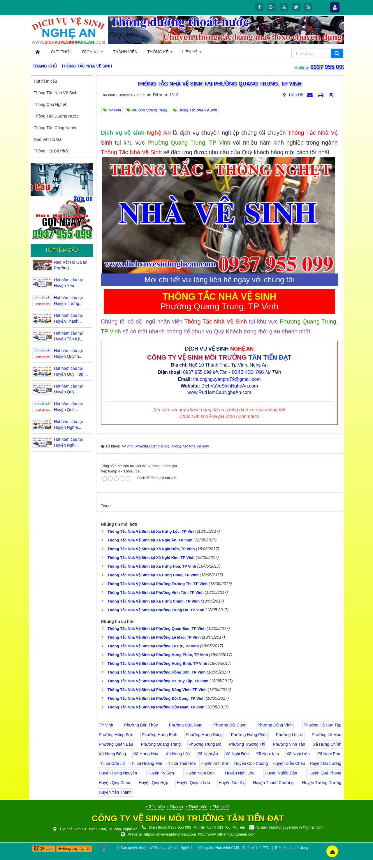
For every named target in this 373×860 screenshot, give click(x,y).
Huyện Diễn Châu (289, 763)
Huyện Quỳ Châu (114, 782)
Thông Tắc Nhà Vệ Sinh (56, 92)
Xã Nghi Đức (237, 753)
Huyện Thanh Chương (273, 782)
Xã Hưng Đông (112, 753)
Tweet (106, 506)
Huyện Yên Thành (115, 792)
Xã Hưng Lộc (178, 753)
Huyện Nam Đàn (199, 773)
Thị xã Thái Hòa (181, 763)
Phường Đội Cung (229, 725)
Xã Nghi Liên (298, 753)
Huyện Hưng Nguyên (118, 773)
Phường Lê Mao (326, 734)
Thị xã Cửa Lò (112, 763)
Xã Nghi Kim (267, 753)
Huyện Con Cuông (251, 763)
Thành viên (198, 806)
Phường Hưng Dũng (204, 734)
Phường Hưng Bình (159, 734)
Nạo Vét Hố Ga (47, 139)
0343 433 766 (248, 372)
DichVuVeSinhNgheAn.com (229, 385)
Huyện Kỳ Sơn (160, 773)
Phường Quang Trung (161, 744)
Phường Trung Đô (205, 744)
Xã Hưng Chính (327, 744)
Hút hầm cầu (45, 81)
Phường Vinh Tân (289, 744)
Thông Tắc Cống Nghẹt (55, 127)
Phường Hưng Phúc (249, 734)
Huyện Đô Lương (325, 763)
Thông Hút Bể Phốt (51, 151)
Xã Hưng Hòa (145, 753)
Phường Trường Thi (247, 744)
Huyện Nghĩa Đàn (281, 773)
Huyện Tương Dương (321, 782)
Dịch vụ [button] (92, 53)
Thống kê (221, 806)
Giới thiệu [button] (62, 51)
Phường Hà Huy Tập (322, 725)
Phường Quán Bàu (116, 744)
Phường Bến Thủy (141, 725)
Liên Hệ (296, 95)
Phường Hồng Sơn (116, 734)
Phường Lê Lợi (289, 734)
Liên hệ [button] (192, 53)
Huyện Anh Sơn (214, 763)
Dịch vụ (176, 806)
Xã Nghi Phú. (329, 753)
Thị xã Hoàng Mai (146, 763)
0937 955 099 (326, 67)
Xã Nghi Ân (207, 753)
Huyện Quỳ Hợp (153, 782)
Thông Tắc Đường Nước (56, 116)
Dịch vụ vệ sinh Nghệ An (174, 848)
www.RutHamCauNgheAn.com (219, 392)
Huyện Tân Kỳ (231, 782)
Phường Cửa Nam (186, 725)
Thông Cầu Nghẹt (50, 104)
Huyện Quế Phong (324, 773)
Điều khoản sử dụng (291, 848)
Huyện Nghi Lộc (239, 773)
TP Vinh (106, 725)
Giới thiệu (157, 806)
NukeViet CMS (227, 848)
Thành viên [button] (125, 51)
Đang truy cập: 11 (74, 849)
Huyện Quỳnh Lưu (193, 782)
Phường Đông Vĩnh (275, 725)
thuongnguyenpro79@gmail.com (227, 379)
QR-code (43, 849)
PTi (265, 848)
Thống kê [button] (160, 53)
